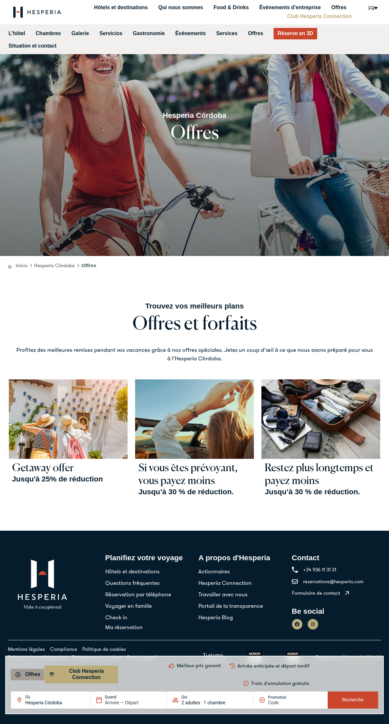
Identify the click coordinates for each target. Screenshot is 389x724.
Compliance (63, 649)
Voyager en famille (128, 605)
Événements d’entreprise (290, 7)
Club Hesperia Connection (319, 16)
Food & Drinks (231, 7)
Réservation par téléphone (138, 594)
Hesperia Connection (225, 582)
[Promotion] (283, 702)
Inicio (22, 265)
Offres (338, 7)
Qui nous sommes (180, 7)
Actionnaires (214, 571)
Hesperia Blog (215, 617)
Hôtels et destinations (121, 7)
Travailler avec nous (223, 594)
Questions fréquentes (132, 582)
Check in (116, 617)
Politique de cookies (104, 649)
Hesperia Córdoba (54, 265)
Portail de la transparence (230, 605)
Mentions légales (26, 649)
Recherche (353, 699)
